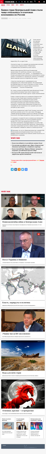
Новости (3, 5)
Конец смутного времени (6, 425)
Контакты (4, 450)
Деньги (20, 18)
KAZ (16, 2)
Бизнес (16, 18)
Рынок (10, 18)
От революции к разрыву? (20, 425)
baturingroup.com (31, 452)
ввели (39, 112)
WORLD (32, 2)
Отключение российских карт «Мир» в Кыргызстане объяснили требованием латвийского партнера (24, 148)
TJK (22, 2)
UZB (28, 2)
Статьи (8, 5)
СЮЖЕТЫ (22, 5)
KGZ (19, 2)
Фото (17, 5)
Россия (13, 18)
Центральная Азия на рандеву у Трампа (36, 425)
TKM (25, 2)
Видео (13, 5)
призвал (13, 133)
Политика (29, 18)
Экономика (24, 18)
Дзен (14, 167)
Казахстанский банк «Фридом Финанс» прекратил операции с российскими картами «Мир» (26, 154)
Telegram (41, 165)
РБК (40, 52)
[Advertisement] (23, 29)
